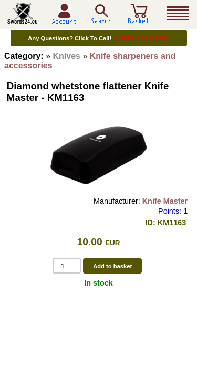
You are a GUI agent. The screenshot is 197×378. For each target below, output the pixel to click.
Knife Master (165, 201)
